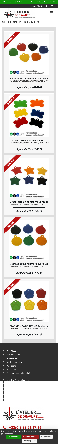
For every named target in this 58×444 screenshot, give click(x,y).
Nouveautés (12, 358)
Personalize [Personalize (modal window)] (46, 437)
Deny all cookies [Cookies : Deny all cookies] (30, 437)
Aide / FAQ (37, 6)
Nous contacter (13, 391)
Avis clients (12, 366)
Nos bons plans (13, 354)
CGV (8, 399)
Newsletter (11, 369)
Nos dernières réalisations (18, 380)
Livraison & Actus (14, 387)
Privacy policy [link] (29, 441)
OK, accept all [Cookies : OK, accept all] (13, 437)
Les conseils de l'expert (17, 384)
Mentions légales (14, 395)
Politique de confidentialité (18, 373)
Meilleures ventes (14, 362)
